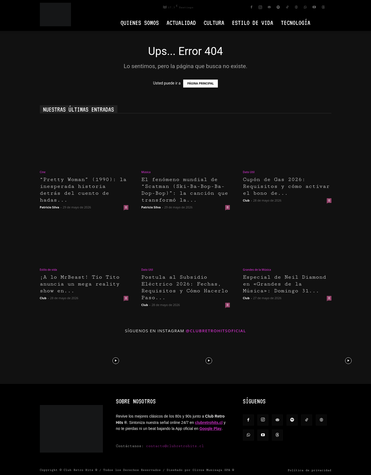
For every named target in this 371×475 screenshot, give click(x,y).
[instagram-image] (22, 360)
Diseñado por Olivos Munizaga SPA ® (200, 470)
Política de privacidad (309, 470)
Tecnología (295, 22)
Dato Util (249, 172)
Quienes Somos (140, 22)
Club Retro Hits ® (80, 470)
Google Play (210, 428)
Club (246, 200)
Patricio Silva (49, 207)
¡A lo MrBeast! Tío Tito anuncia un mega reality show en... (80, 284)
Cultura (214, 22)
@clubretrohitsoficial (216, 330)
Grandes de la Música (257, 270)
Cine (43, 172)
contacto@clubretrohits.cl (175, 446)
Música (146, 172)
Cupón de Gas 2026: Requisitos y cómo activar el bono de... (286, 186)
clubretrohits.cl (208, 422)
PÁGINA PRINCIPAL (200, 83)
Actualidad (181, 22)
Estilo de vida (252, 22)
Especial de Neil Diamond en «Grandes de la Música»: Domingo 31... (284, 284)
